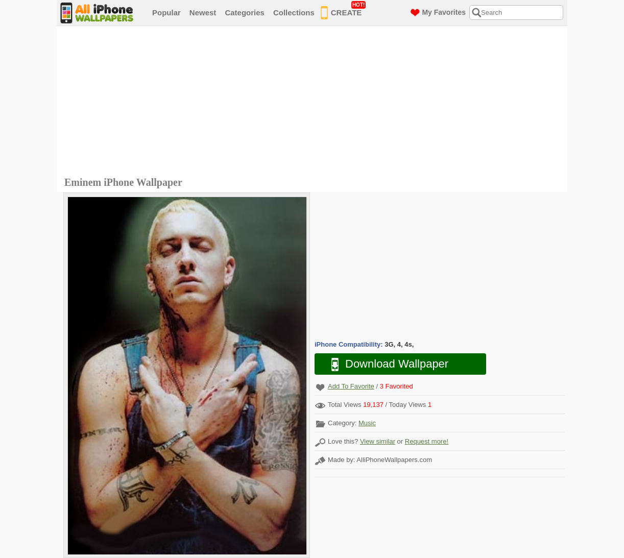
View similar (377, 441)
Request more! (426, 441)
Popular (166, 12)
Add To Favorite (351, 386)
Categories (245, 12)
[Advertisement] (314, 102)
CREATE (343, 10)
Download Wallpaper (384, 364)
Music (367, 423)
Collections (294, 12)
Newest (203, 12)
